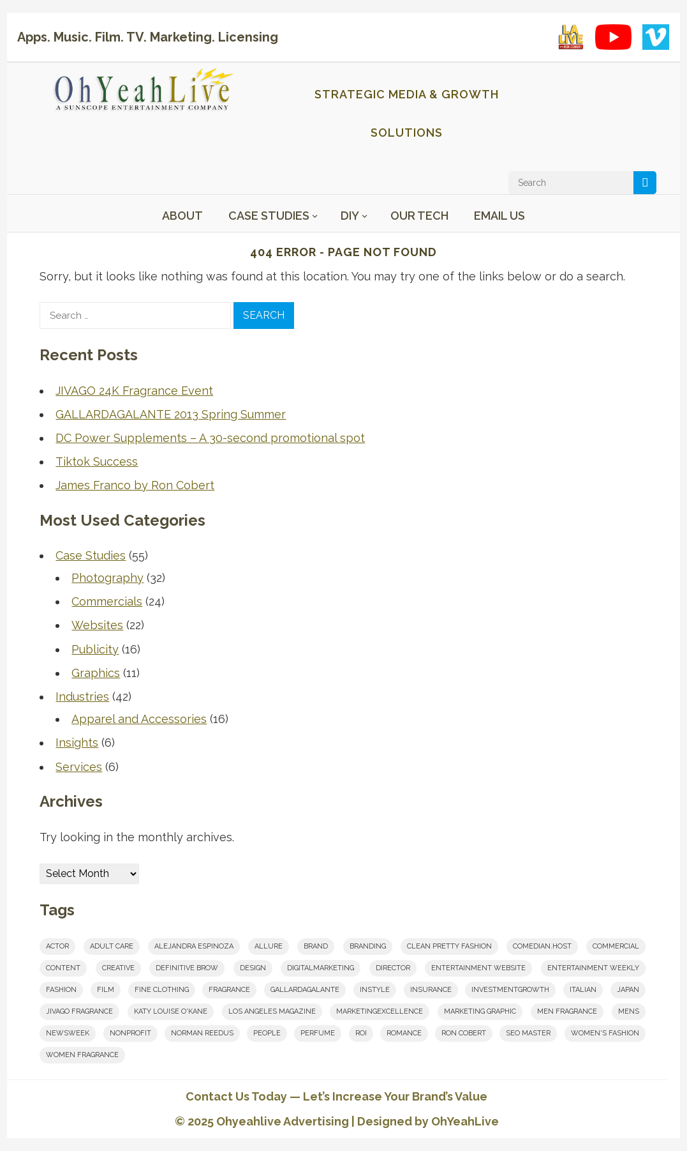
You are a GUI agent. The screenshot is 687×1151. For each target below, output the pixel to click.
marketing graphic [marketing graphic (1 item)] (480, 1011)
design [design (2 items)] (253, 968)
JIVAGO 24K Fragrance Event (134, 390)
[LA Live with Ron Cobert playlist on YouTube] (571, 37)
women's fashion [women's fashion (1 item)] (605, 1033)
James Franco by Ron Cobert (134, 485)
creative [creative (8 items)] (118, 968)
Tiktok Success (96, 461)
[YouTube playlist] (613, 37)
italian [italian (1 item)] (583, 990)
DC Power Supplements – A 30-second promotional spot (210, 438)
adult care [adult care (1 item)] (111, 946)
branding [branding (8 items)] (368, 946)
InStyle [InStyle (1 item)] (375, 990)
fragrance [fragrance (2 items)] (229, 990)
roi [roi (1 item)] (361, 1033)
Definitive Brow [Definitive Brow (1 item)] (187, 968)
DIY (350, 215)
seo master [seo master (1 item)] (528, 1033)
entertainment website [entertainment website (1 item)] (478, 968)
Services (78, 767)
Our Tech (419, 215)
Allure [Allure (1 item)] (269, 946)
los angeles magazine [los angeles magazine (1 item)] (272, 1011)
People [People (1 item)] (267, 1033)
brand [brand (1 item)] (316, 946)
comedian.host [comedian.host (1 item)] (542, 946)
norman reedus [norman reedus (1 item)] (202, 1033)
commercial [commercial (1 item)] (616, 946)
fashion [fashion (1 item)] (61, 990)
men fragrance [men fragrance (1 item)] (567, 1011)
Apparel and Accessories (139, 719)
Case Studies (268, 215)
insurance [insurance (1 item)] (431, 990)
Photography (107, 577)
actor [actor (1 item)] (57, 946)
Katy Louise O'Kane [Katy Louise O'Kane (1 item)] (170, 1011)
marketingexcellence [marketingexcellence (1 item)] (379, 1011)
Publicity (95, 649)
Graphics (95, 673)
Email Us (499, 215)
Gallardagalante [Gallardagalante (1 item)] (304, 990)
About (182, 215)
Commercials (106, 601)
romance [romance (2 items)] (404, 1033)
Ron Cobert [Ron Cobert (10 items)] (463, 1033)
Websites (97, 625)
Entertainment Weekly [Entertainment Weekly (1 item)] (593, 968)
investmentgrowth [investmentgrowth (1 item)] (510, 990)
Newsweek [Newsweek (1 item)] (67, 1033)
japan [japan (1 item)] (628, 990)
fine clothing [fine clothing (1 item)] (162, 990)
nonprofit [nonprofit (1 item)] (130, 1033)
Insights (76, 742)
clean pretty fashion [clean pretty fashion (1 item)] (449, 946)
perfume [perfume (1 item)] (317, 1033)
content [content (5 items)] (63, 968)
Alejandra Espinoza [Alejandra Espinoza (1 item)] (193, 946)
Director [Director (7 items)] (393, 968)
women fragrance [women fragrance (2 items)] (82, 1055)
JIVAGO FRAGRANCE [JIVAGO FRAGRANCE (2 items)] (79, 1011)
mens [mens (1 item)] (628, 1011)
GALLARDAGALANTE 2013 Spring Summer (170, 414)
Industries (82, 696)
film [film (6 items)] (105, 990)
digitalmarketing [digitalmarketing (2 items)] (320, 968)
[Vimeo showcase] (656, 37)
